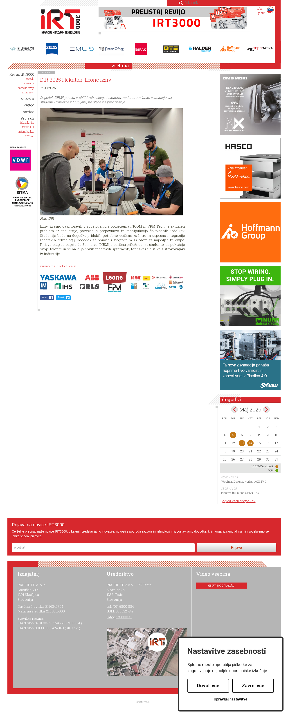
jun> (266, 409)
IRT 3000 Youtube (223, 585)
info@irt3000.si (119, 617)
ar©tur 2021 (144, 702)
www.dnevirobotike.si (58, 266)
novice (46, 72)
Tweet (61, 297)
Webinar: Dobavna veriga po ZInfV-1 (243, 481)
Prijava (236, 547)
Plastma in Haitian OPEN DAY (240, 493)
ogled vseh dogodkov (238, 501)
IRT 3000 (59, 22)
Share (44, 297)
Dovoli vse (208, 685)
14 (250, 443)
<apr (234, 409)
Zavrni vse (253, 685)
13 (242, 443)
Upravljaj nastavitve (231, 699)
